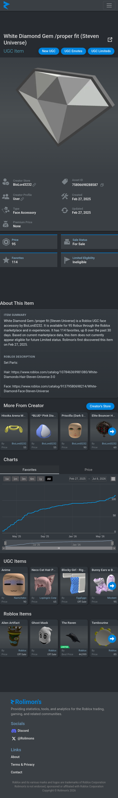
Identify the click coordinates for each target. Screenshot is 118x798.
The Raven (69, 622)
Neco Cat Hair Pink (45, 570)
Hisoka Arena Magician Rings (22, 415)
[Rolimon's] (7, 5)
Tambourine (100, 622)
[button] (49, 51)
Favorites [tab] (29, 470)
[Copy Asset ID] (88, 185)
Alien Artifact (11, 622)
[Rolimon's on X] (59, 739)
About (15, 757)
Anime (6, 570)
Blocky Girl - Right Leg (77, 570)
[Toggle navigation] (109, 5)
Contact (16, 772)
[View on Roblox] (110, 39)
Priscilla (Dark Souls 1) (77, 415)
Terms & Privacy (22, 764)
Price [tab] (88, 470)
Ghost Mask (40, 622)
